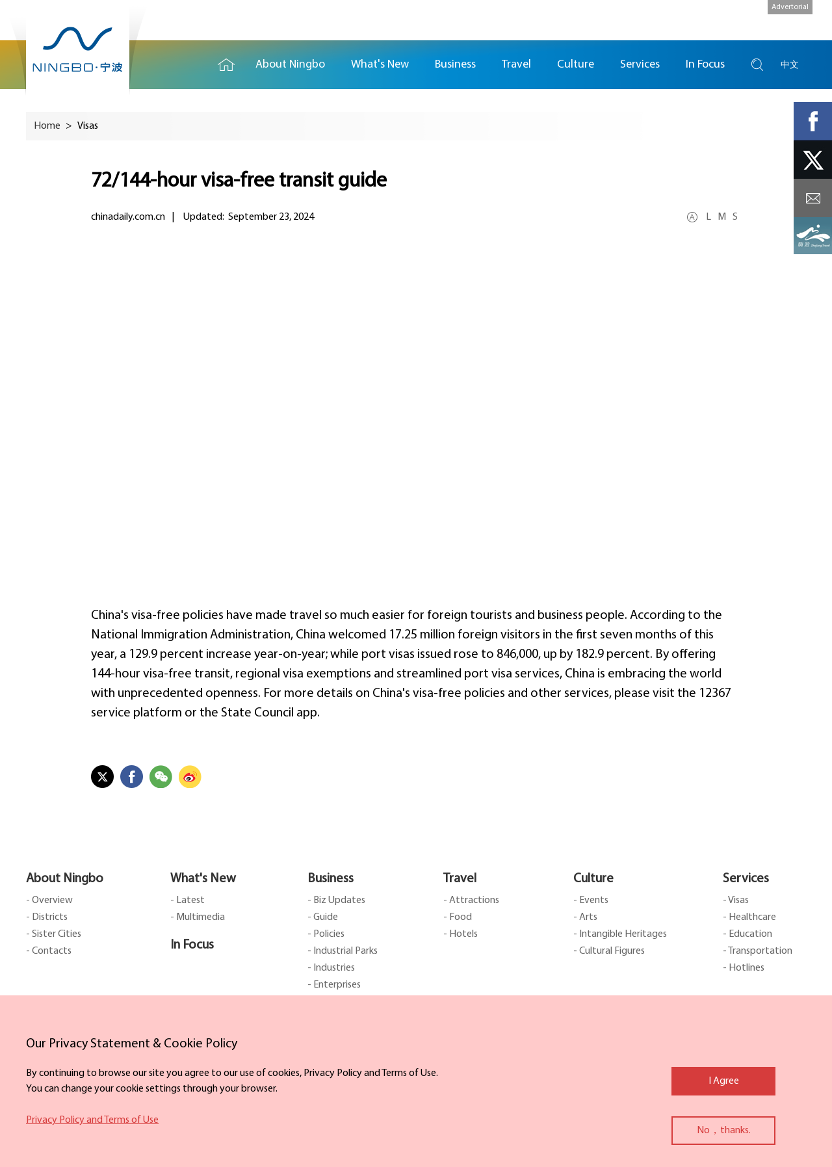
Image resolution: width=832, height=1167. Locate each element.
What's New (203, 878)
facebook (813, 121)
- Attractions (471, 900)
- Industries (331, 968)
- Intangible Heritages (620, 934)
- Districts (47, 917)
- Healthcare (749, 917)
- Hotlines (743, 968)
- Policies (325, 934)
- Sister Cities (53, 934)
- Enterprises (334, 985)
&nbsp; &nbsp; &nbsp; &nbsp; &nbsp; (416, 421)
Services (746, 878)
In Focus (192, 945)
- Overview (49, 900)
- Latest (187, 900)
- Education (747, 934)
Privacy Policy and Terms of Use (92, 1120)
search (757, 64)
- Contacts (49, 951)
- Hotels (460, 934)
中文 (790, 65)
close (32, 1040)
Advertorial (790, 7)
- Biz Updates (336, 900)
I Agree (723, 1081)
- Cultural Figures (609, 951)
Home (226, 64)
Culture (593, 878)
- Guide (322, 917)
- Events (590, 900)
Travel (459, 878)
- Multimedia (197, 917)
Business (330, 878)
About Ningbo (64, 878)
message (813, 198)
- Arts (585, 917)
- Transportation (757, 951)
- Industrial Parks (342, 951)
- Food (457, 917)
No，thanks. (724, 1130)
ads (813, 236)
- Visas (736, 900)
